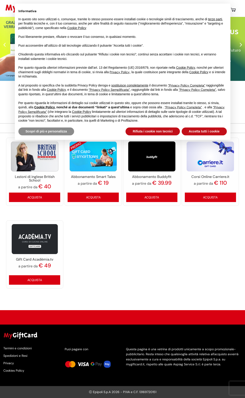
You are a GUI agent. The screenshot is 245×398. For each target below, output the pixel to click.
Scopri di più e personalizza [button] (46, 131)
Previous (4, 45)
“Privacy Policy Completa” (186, 85)
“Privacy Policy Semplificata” (109, 90)
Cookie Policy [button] (76, 28)
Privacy (8, 363)
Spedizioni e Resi (15, 355)
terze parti (215, 19)
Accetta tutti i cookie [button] (204, 131)
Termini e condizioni (17, 348)
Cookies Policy (13, 371)
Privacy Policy (120, 72)
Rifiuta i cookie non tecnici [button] (152, 131)
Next (240, 45)
